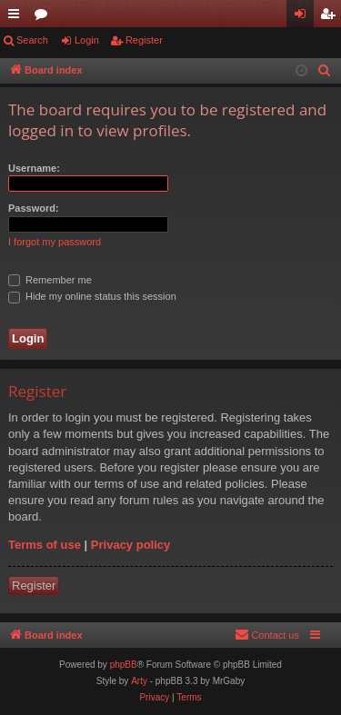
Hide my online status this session (92, 296)
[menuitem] (324, 71)
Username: (34, 168)
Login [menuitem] (304, 17)
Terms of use (44, 544)
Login (87, 40)
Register (144, 40)
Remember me (50, 279)
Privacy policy (130, 544)
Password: (33, 208)
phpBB (123, 665)
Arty (139, 681)
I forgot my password (54, 241)
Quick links (17, 17)
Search (32, 40)
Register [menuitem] (331, 17)
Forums (45, 17)
